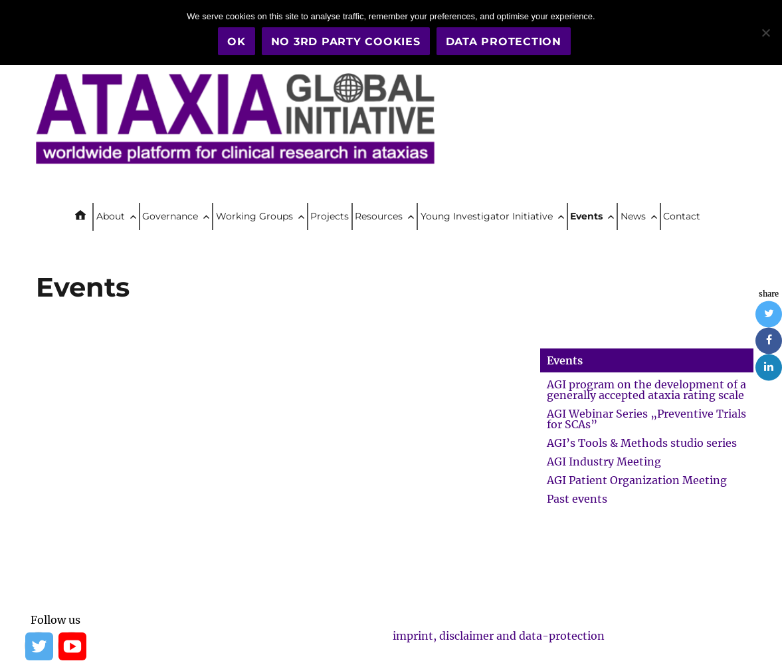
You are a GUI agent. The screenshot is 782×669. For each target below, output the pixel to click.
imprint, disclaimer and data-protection (499, 635)
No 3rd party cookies (346, 41)
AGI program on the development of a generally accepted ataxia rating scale (646, 389)
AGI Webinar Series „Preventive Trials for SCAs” (646, 419)
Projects (329, 216)
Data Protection (503, 41)
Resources (379, 216)
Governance (170, 216)
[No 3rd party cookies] (765, 32)
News (633, 216)
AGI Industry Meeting (604, 461)
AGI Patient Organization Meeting (637, 480)
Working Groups (254, 216)
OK (236, 41)
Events (586, 216)
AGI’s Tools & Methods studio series (642, 443)
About (110, 216)
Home (85, 217)
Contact (681, 216)
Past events (577, 498)
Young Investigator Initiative (487, 216)
